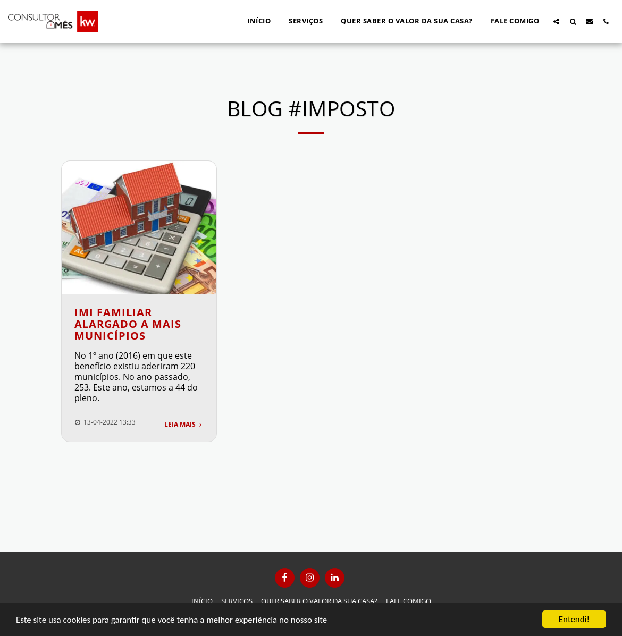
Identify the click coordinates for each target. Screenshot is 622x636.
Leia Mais (184, 424)
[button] (556, 21)
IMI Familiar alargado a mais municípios (127, 324)
